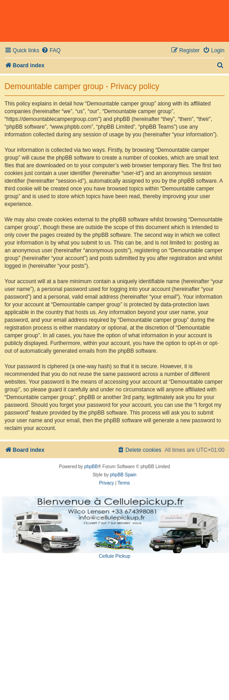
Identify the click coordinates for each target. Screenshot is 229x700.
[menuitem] (50, 51)
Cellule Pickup (115, 556)
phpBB (91, 466)
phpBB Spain (123, 474)
